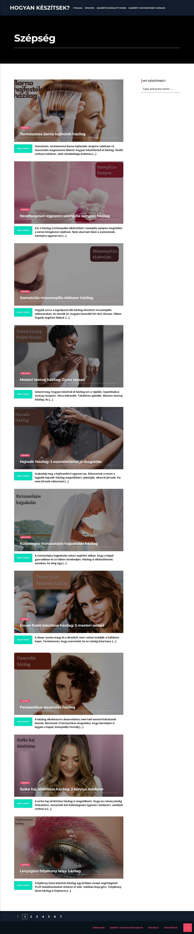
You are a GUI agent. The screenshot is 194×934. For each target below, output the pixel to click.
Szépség (25, 128)
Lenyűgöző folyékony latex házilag (50, 871)
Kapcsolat (153, 927)
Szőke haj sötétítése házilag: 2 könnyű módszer (62, 789)
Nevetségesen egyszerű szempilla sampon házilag (65, 216)
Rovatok (89, 8)
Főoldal (78, 8)
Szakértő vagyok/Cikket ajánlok (147, 8)
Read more (23, 148)
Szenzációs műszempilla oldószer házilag (56, 298)
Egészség (25, 373)
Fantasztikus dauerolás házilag (47, 707)
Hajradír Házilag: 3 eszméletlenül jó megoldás (61, 462)
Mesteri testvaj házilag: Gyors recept (52, 380)
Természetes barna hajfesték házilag (52, 134)
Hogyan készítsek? (40, 8)
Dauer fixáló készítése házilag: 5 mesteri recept (62, 625)
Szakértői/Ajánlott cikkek (111, 8)
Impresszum (99, 927)
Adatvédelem (170, 927)
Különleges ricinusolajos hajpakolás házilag (59, 544)
